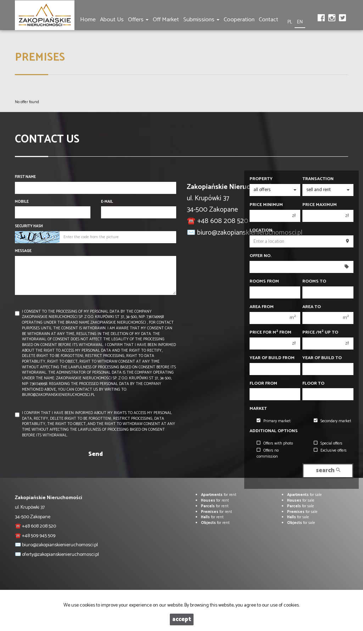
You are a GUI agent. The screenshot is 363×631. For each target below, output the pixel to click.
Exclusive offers (330, 450)
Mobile (22, 202)
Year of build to (322, 358)
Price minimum (266, 205)
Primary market (274, 421)
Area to (311, 307)
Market (258, 409)
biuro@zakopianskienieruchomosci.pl (60, 545)
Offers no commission (268, 453)
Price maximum (319, 205)
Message (23, 251)
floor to (313, 383)
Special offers (328, 443)
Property (261, 179)
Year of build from (272, 358)
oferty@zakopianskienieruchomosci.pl (60, 555)
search (328, 470)
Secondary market (332, 421)
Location (261, 230)
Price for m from (270, 332)
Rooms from (264, 281)
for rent (218, 495)
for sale (304, 495)
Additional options (274, 431)
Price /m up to (320, 332)
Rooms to (314, 281)
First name (25, 177)
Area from (262, 307)
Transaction (318, 179)
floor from (263, 383)
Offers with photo (275, 443)
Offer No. (261, 256)
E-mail (107, 202)
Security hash (29, 226)
